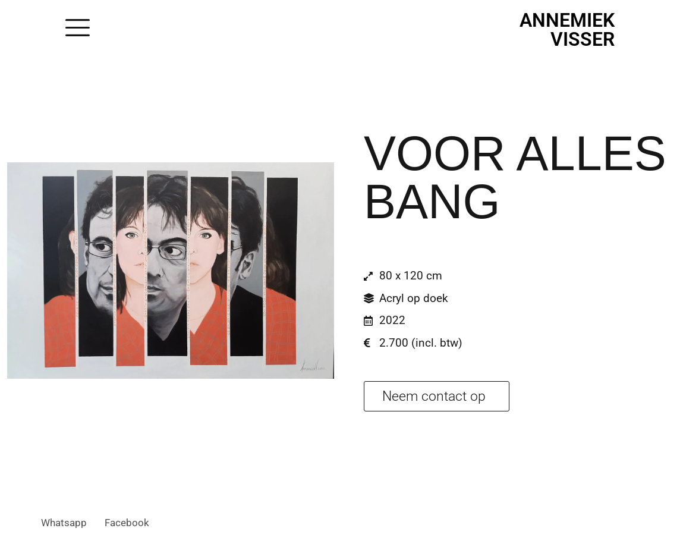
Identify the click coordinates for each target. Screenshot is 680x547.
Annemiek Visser (567, 30)
